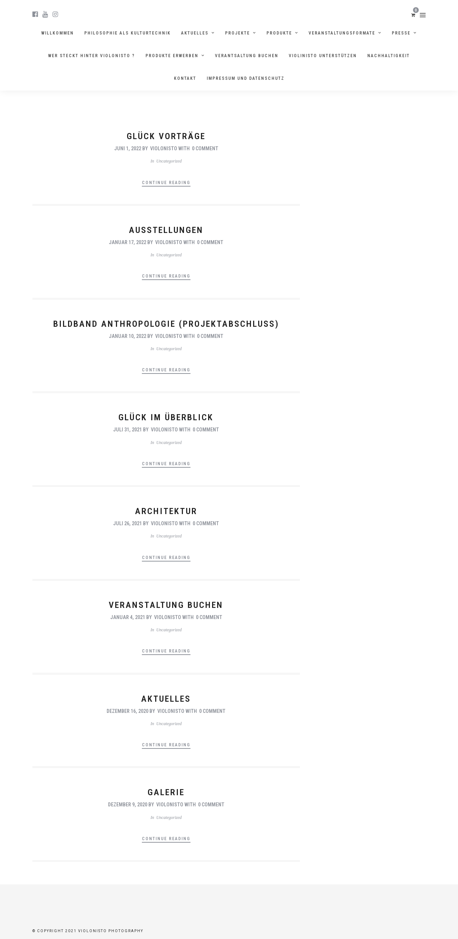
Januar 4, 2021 (127, 617)
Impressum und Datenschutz (245, 78)
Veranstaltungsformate (342, 33)
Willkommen (57, 33)
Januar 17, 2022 (127, 242)
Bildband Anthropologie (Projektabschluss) (166, 324)
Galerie (166, 792)
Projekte (237, 33)
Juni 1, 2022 (127, 148)
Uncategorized (169, 161)
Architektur (166, 511)
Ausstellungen (166, 230)
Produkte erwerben (171, 55)
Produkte (279, 33)
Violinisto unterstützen (323, 55)
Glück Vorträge (166, 136)
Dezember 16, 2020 (127, 711)
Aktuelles (194, 33)
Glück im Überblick (166, 417)
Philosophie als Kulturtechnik (127, 33)
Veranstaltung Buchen (166, 605)
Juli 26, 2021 (127, 523)
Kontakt (185, 78)
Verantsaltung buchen (246, 55)
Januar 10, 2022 (127, 336)
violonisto (163, 148)
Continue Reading (166, 182)
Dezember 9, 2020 (127, 804)
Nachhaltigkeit (388, 55)
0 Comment (205, 148)
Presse (401, 33)
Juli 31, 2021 (127, 429)
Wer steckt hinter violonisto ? (91, 55)
